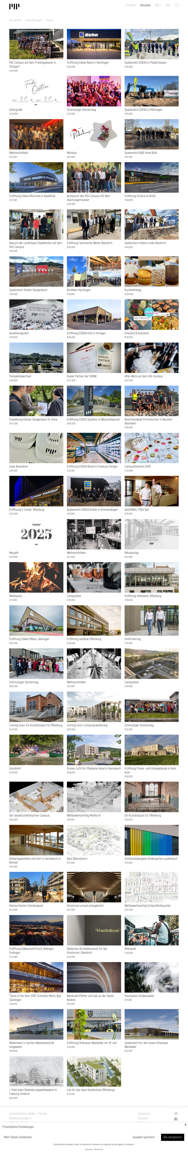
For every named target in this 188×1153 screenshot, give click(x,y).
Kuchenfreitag (133, 290)
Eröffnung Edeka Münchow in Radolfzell (32, 196)
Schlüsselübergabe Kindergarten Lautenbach (151, 859)
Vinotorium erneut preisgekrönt (85, 906)
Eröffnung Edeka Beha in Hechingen (88, 63)
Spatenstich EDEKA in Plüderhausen (145, 63)
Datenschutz (98, 1149)
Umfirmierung (133, 639)
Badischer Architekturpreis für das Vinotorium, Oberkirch (87, 951)
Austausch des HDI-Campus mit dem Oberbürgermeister (88, 198)
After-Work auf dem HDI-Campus (144, 376)
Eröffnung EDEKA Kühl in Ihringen (86, 333)
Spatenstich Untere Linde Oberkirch (145, 243)
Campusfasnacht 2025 (138, 466)
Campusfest (74, 596)
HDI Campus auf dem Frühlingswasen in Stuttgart (32, 65)
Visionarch (144, 1114)
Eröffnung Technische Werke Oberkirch (89, 243)
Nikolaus (72, 153)
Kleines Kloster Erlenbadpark (26, 906)
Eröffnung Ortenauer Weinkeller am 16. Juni (92, 1043)
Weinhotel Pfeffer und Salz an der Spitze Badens (90, 998)
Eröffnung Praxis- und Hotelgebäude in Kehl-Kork (151, 770)
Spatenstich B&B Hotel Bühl (141, 153)
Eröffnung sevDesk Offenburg (84, 639)
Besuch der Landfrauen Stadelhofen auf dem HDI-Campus (35, 245)
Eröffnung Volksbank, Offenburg (143, 596)
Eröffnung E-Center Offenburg (26, 510)
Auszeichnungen (33, 20)
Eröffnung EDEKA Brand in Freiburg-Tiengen (92, 466)
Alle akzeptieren (172, 1137)
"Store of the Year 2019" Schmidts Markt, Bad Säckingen (35, 998)
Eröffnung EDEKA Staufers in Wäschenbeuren (93, 419)
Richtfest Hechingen (79, 290)
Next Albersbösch (77, 859)
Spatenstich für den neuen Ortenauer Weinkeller (146, 1045)
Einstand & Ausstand (137, 333)
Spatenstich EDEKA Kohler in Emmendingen (92, 510)
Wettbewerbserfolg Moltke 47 (84, 815)
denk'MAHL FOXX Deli (137, 510)
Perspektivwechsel (20, 376)
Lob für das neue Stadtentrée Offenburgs (91, 1090)
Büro (158, 5)
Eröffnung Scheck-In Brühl (140, 196)
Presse (49, 20)
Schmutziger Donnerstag (81, 110)
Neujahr (14, 553)
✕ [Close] (185, 1124)
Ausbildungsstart (19, 333)
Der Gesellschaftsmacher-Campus (29, 815)
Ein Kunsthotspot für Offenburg (143, 815)
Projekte (131, 5)
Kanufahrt (15, 768)
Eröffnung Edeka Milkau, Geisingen (29, 639)
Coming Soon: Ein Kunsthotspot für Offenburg (35, 725)
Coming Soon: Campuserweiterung (87, 725)
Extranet (143, 1118)
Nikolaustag (131, 553)
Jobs (168, 5)
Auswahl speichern (144, 1137)
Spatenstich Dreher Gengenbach (28, 290)
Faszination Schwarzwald (139, 996)
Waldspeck (15, 596)
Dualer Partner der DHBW (81, 376)
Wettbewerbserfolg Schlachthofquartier (148, 906)
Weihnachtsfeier (18, 153)
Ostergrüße (15, 110)
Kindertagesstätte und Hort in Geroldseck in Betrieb (35, 861)
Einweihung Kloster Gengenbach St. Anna (33, 419)
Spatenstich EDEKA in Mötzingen (143, 110)
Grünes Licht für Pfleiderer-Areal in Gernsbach (94, 768)
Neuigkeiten (15, 20)
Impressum (89, 1149)
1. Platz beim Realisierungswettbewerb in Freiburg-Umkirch (33, 1092)
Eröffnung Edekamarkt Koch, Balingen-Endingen (32, 951)
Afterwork (130, 949)
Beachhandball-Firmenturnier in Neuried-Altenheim (149, 421)
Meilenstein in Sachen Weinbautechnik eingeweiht (31, 1045)
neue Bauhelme (18, 466)
